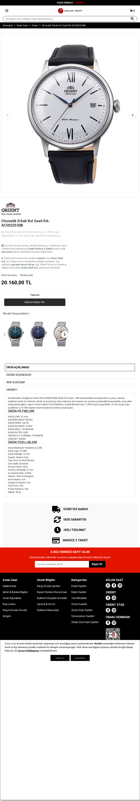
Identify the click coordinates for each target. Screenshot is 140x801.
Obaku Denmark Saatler (85, 622)
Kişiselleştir (80, 658)
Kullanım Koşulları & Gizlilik (52, 598)
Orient (35, 25)
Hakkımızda (9, 586)
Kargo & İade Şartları (48, 586)
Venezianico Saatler (82, 616)
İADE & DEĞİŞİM (15, 382)
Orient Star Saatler (82, 610)
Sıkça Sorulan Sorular (15, 610)
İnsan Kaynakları (12, 598)
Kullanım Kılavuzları (48, 610)
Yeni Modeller (79, 598)
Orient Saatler (79, 604)
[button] (7, 115)
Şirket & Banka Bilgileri (15, 592)
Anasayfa (8, 25)
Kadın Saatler (79, 592)
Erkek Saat (22, 25)
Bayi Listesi (9, 604)
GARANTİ (11, 389)
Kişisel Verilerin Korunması (52, 592)
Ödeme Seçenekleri (18, 374)
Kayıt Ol (97, 564)
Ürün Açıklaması (17, 367)
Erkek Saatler (79, 586)
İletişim (7, 616)
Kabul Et (60, 658)
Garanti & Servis (46, 604)
